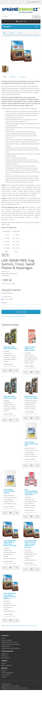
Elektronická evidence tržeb (9, 642)
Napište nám (5, 654)
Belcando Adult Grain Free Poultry (10, 348)
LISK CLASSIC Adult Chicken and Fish (31, 443)
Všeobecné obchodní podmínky (11, 648)
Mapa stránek (5, 658)
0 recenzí (13, 316)
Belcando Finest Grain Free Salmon (31, 397)
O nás (3, 638)
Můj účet (4, 671)
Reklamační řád (6, 646)
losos (28, 625)
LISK (8, 271)
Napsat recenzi (21, 316)
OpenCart (8, 684)
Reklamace (5, 656)
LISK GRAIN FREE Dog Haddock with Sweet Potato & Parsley (10, 543)
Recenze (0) (22, 77)
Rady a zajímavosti (7, 665)
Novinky (4, 677)
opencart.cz (9, 688)
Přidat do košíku (21, 312)
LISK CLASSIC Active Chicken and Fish (9, 491)
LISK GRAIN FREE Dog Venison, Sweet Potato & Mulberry (10, 595)
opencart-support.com (21, 688)
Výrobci (4, 663)
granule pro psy (9, 625)
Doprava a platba (7, 640)
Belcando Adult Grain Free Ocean (10, 397)
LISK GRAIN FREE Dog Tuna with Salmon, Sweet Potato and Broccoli (31, 544)
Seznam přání (5, 675)
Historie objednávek (7, 673)
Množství (4, 303)
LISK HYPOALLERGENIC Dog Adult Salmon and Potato (31, 492)
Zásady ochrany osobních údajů (11, 644)
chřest (32, 625)
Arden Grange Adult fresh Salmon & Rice (30, 348)
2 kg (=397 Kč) (6, 297)
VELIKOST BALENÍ (7, 293)
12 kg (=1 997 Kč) (7, 299)
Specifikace (13, 77)
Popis (4, 77)
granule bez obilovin (20, 625)
